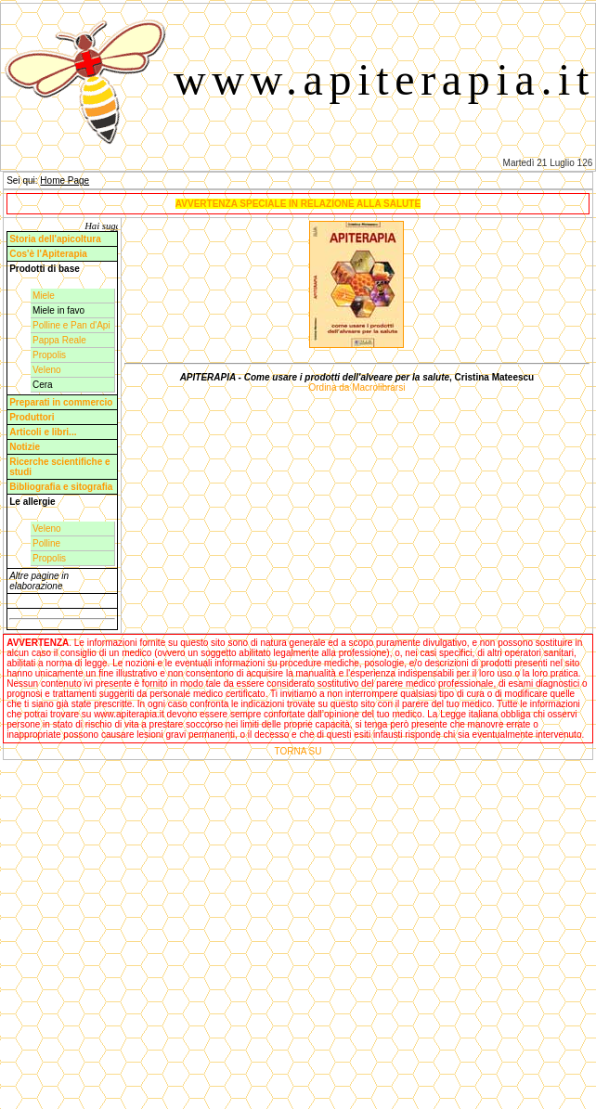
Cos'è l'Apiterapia (48, 254)
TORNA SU (298, 751)
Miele (43, 295)
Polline (46, 543)
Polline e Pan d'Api (71, 325)
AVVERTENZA (37, 643)
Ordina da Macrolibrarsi (356, 387)
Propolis (49, 355)
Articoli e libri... (42, 432)
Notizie (24, 447)
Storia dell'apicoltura (55, 239)
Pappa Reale (59, 340)
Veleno (46, 370)
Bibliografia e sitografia (60, 487)
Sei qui (20, 180)
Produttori (31, 417)
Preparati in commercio (60, 402)
